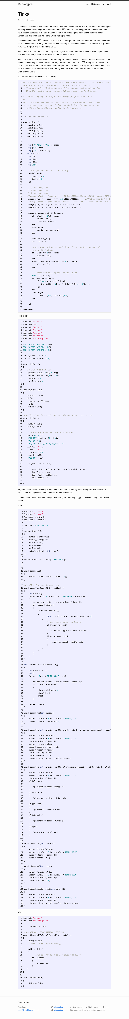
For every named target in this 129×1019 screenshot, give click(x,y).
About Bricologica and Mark (98, 4)
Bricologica (25, 4)
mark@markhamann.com (28, 1010)
